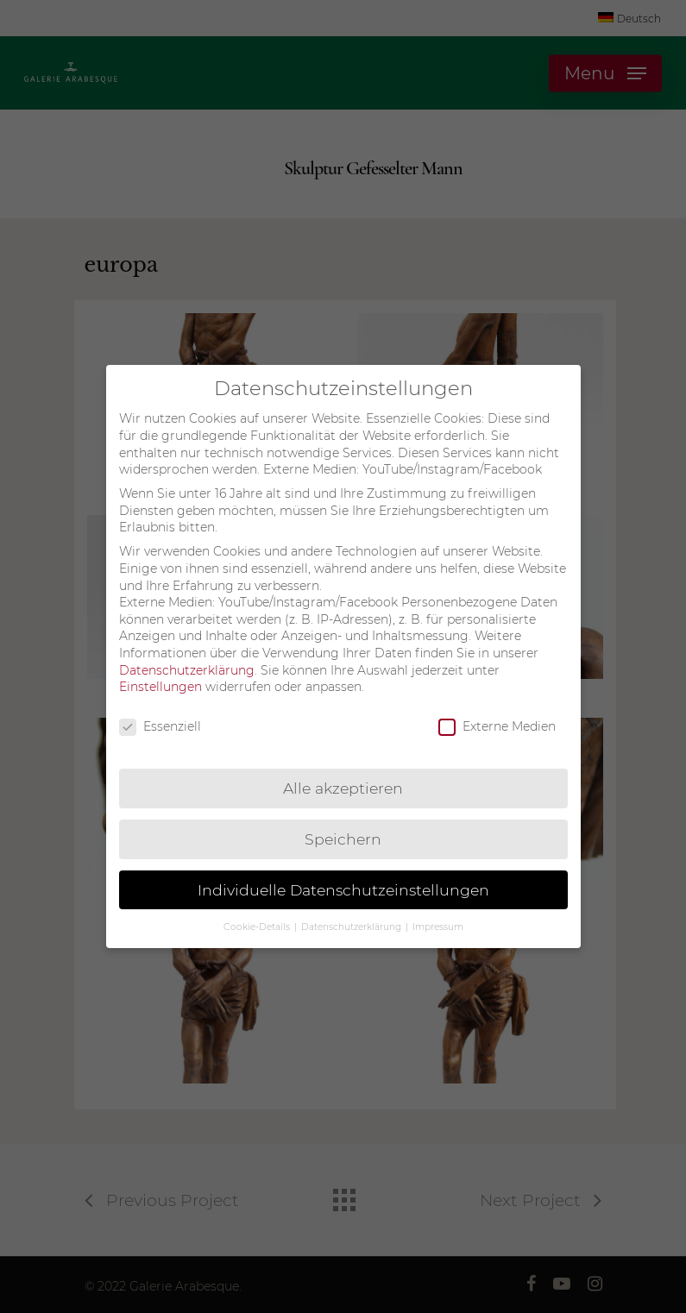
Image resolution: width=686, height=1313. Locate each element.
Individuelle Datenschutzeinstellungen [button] (343, 886)
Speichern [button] (343, 835)
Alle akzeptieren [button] (343, 785)
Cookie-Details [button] (258, 923)
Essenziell (160, 723)
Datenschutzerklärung (187, 667)
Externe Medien (497, 723)
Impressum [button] (437, 923)
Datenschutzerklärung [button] (352, 923)
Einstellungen (160, 683)
